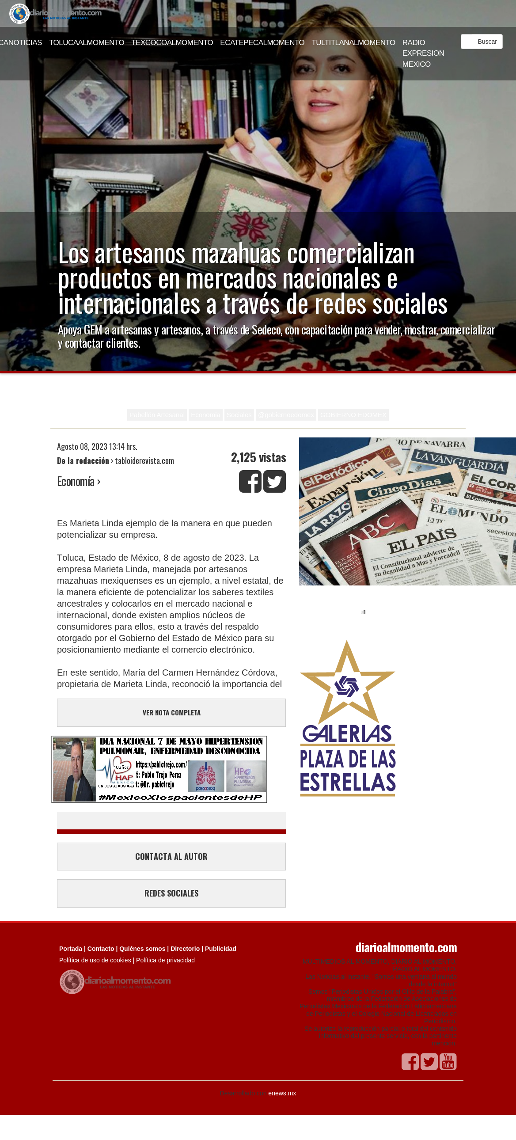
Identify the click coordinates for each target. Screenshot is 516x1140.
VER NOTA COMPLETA (172, 712)
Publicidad (220, 948)
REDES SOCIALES (171, 893)
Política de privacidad (165, 960)
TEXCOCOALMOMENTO (172, 42)
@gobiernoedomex (286, 414)
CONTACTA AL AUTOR (171, 856)
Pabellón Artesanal (157, 414)
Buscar (487, 41)
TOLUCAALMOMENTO (86, 42)
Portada (70, 948)
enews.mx (282, 1093)
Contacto (100, 948)
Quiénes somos (142, 948)
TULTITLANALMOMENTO (353, 42)
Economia (205, 414)
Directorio (185, 948)
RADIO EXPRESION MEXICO (423, 53)
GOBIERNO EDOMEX (353, 414)
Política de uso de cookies (95, 960)
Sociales (239, 414)
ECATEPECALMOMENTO (262, 42)
